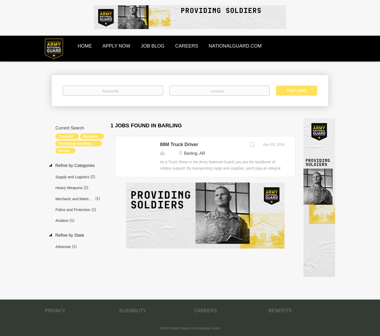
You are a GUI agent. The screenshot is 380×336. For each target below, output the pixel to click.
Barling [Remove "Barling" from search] (64, 151)
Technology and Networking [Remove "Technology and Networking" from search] (80, 144)
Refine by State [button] (69, 235)
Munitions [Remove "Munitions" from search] (90, 136)
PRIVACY (55, 310)
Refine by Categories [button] (74, 165)
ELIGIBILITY (133, 310)
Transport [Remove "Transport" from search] (66, 136)
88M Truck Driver (179, 144)
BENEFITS (280, 310)
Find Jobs (297, 90)
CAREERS (205, 310)
